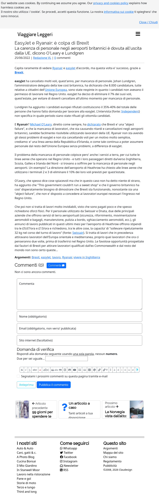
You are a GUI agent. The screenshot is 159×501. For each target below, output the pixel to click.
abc (35, 370)
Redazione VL (42, 58)
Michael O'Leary (40, 124)
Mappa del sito (113, 453)
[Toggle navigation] (137, 34)
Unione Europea (56, 90)
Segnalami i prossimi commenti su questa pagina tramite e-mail (64, 376)
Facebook (68, 457)
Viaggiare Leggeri (35, 34)
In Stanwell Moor (28, 470)
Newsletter (69, 466)
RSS (64, 470)
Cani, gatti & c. (26, 453)
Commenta (56, 265)
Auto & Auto (25, 448)
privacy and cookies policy (110, 3)
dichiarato (94, 124)
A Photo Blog (25, 457)
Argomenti (110, 448)
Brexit (19, 72)
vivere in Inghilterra (87, 257)
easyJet (70, 68)
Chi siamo (110, 457)
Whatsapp (68, 448)
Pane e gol (24, 479)
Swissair (77, 233)
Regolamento (112, 461)
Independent (130, 111)
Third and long (27, 492)
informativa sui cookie (119, 12)
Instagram (68, 461)
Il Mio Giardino (27, 466)
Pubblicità (110, 466)
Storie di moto (26, 483)
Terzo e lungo (26, 487)
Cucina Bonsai (26, 461)
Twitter (66, 453)
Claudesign (125, 469)
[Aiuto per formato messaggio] (137, 370)
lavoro (56, 257)
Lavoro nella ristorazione (33, 474)
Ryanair (57, 68)
